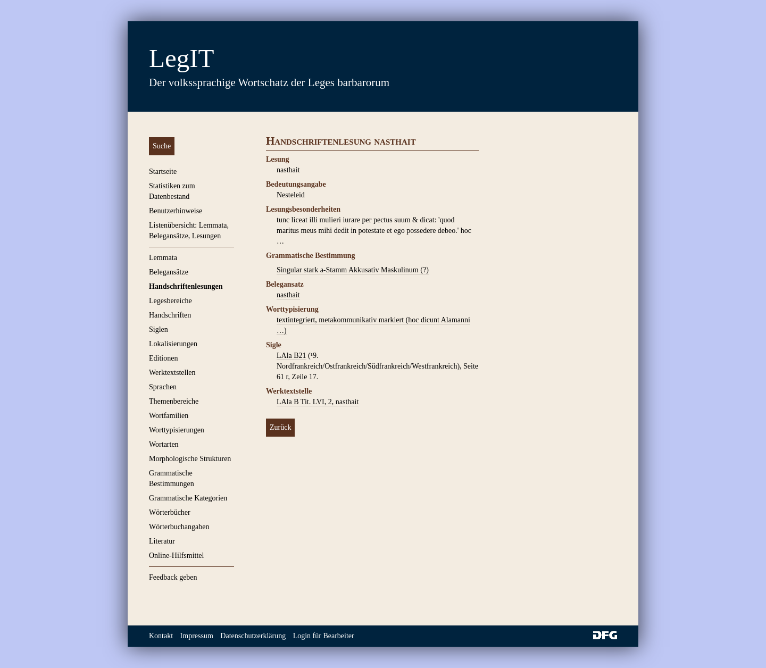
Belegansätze (168, 272)
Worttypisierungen (176, 430)
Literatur (162, 541)
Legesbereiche (170, 301)
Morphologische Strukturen (190, 459)
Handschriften (170, 315)
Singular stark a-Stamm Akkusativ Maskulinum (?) (353, 270)
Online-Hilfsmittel (176, 556)
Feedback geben (173, 577)
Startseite (163, 172)
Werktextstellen (172, 373)
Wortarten (164, 444)
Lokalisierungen (173, 344)
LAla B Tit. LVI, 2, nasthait (318, 402)
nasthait (288, 295)
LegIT (181, 58)
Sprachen (163, 387)
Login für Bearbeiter (323, 636)
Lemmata (163, 258)
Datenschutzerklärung (253, 636)
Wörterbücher (169, 512)
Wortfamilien (168, 416)
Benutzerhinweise (175, 211)
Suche (162, 146)
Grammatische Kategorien (188, 498)
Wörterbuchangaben (179, 527)
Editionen (163, 358)
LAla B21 (291, 356)
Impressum (196, 636)
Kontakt (161, 636)
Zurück (280, 427)
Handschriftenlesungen (185, 286)
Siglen (158, 329)
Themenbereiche (173, 401)
